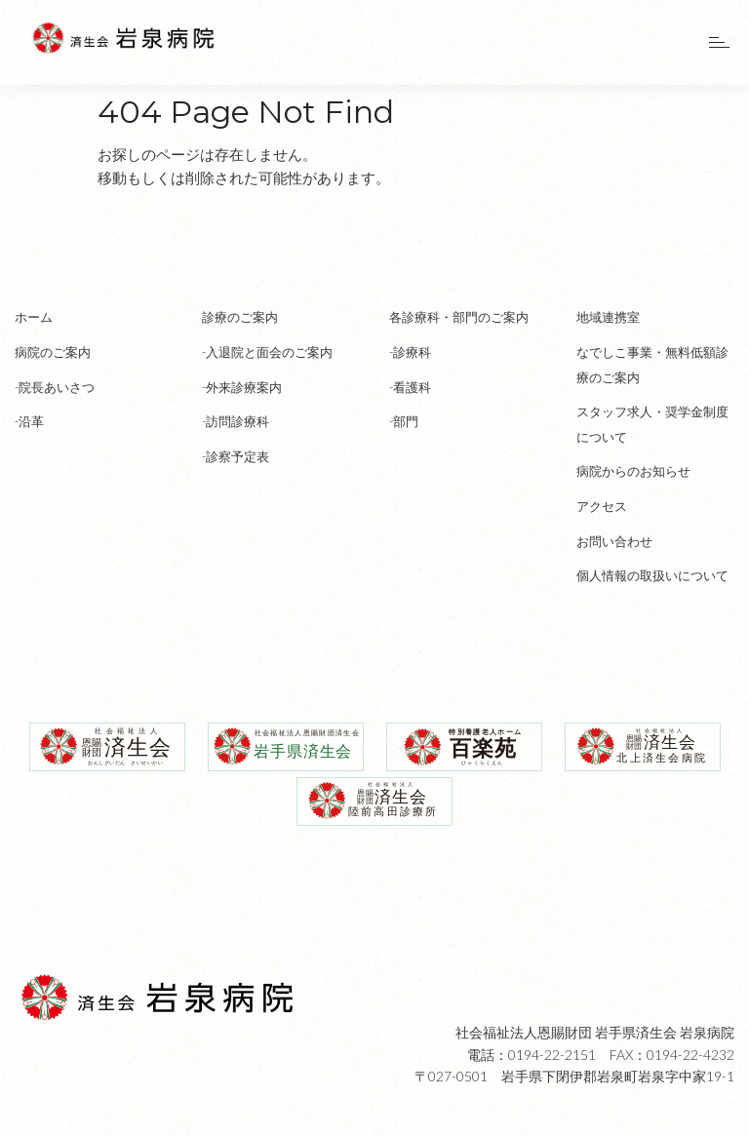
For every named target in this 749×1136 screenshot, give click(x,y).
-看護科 (410, 387)
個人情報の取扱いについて (652, 575)
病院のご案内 (53, 352)
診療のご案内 (240, 317)
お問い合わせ (614, 541)
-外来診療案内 (242, 387)
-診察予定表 (235, 456)
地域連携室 (608, 317)
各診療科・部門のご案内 (459, 317)
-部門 (403, 421)
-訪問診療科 (235, 421)
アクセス (601, 506)
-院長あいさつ (55, 387)
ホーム (34, 317)
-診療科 (410, 352)
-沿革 (29, 421)
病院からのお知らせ (633, 471)
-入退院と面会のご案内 (267, 352)
